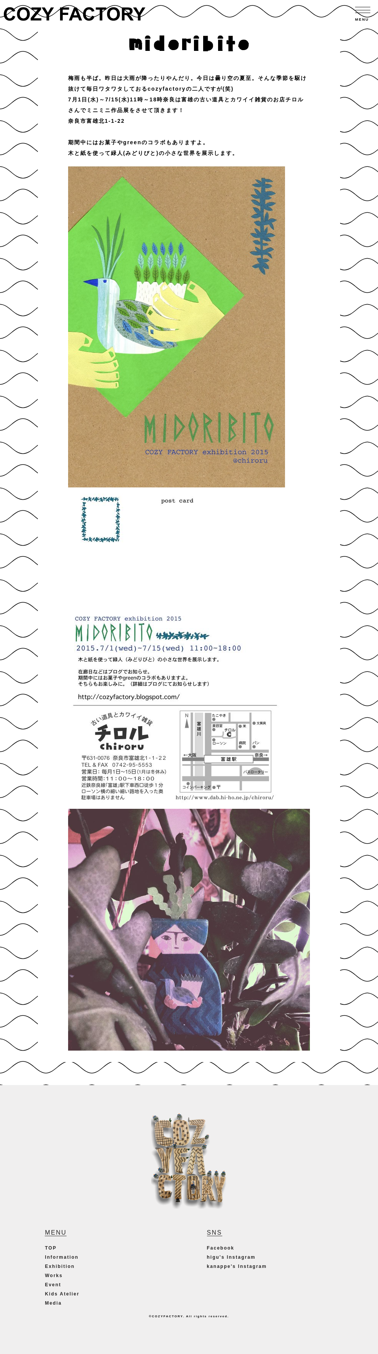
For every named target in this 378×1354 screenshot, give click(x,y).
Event (53, 1284)
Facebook (221, 1248)
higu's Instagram (231, 1257)
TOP (50, 1248)
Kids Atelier (62, 1294)
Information (61, 1257)
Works (53, 1275)
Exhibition (60, 1266)
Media (53, 1303)
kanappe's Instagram (237, 1266)
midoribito (188, 40)
